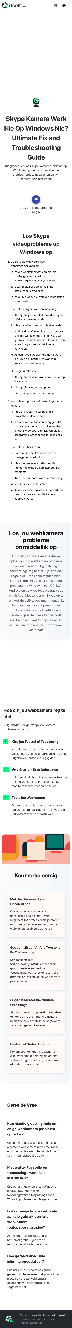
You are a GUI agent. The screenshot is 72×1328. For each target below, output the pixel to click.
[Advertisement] (36, 48)
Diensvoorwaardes (30, 1315)
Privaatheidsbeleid (54, 1315)
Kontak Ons (36, 1322)
